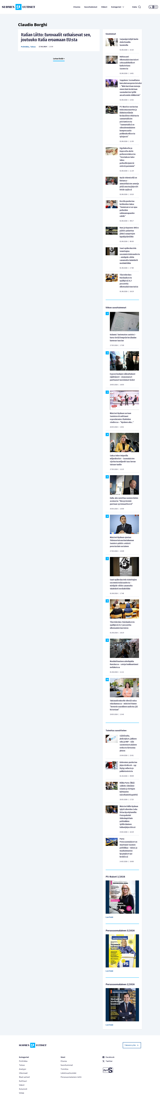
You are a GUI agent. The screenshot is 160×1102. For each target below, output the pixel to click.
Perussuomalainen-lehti (71, 1077)
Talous (33, 47)
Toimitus (64, 1069)
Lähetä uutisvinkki (68, 1073)
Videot (104, 7)
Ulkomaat (23, 1073)
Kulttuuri (23, 1081)
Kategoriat (118, 6)
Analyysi (22, 1069)
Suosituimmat (90, 7)
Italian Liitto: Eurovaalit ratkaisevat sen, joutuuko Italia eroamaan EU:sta (56, 37)
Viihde (21, 1093)
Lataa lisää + (59, 58)
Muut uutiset (24, 1077)
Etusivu (77, 7)
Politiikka (25, 47)
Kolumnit (23, 1089)
